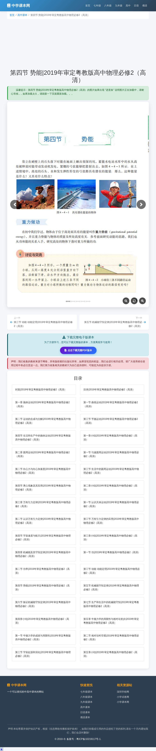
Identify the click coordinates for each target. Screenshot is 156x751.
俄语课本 (85, 717)
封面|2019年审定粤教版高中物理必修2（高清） (41, 389)
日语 (136, 5)
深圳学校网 (123, 691)
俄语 (144, 5)
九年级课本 (86, 702)
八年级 (108, 5)
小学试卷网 (123, 697)
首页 (87, 5)
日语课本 (85, 712)
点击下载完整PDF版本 (78, 350)
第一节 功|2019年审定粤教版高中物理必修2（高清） (111, 552)
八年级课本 (86, 697)
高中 (128, 5)
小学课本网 (123, 702)
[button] (14, 204)
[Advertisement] (78, 44)
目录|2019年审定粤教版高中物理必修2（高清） (109, 389)
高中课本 (22, 15)
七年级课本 (86, 691)
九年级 (118, 5)
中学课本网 (18, 6)
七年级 (97, 5)
